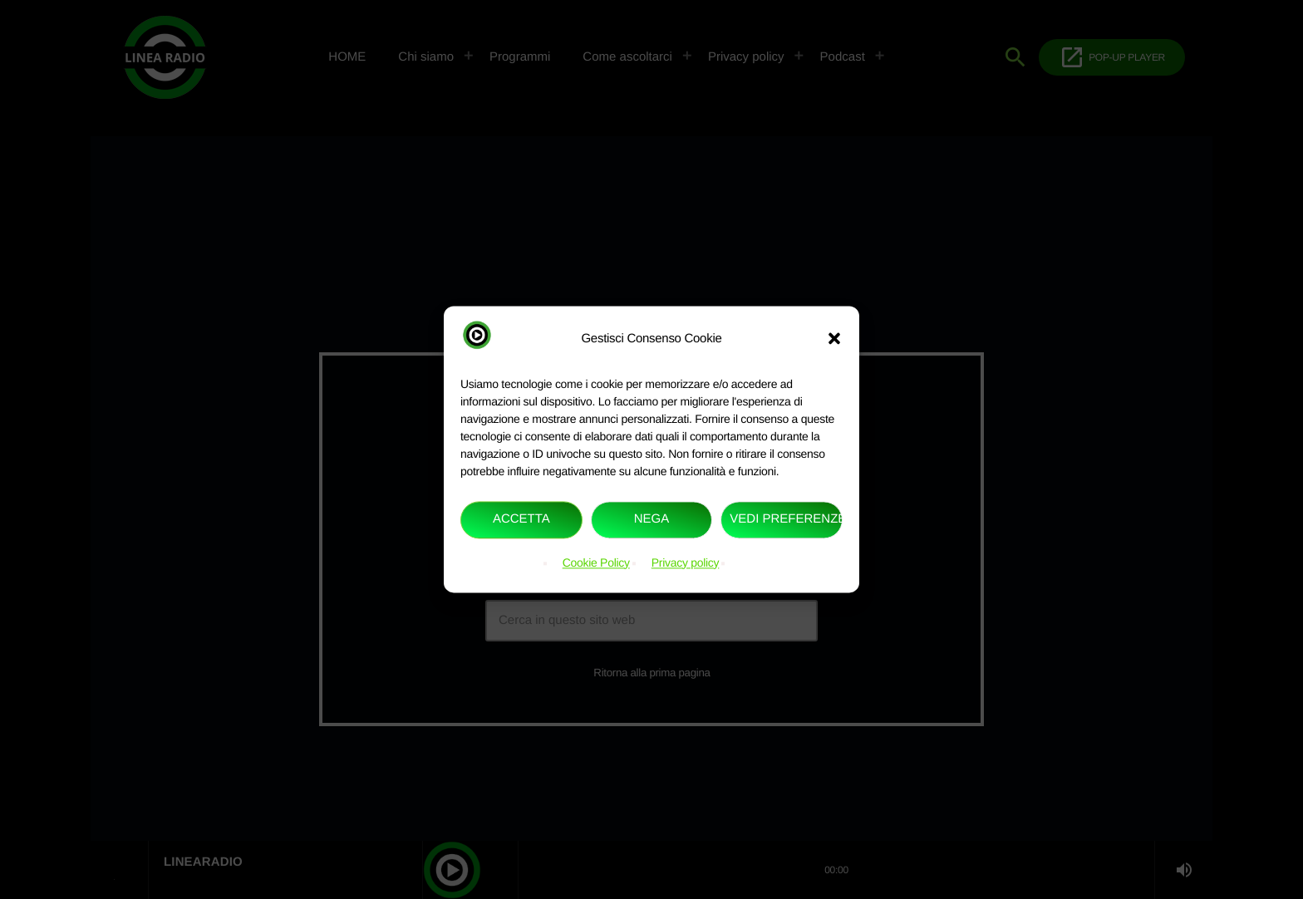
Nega (652, 520)
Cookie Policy (596, 562)
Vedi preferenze (786, 520)
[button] (834, 339)
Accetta (521, 520)
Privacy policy (686, 562)
